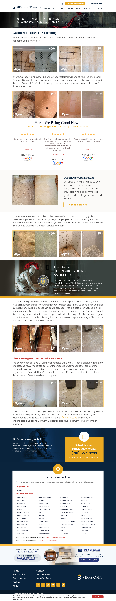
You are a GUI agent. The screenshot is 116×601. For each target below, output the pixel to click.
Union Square (85, 515)
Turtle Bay (84, 512)
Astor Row (21, 500)
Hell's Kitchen (43, 503)
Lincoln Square (44, 527)
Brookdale (21, 503)
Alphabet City (22, 497)
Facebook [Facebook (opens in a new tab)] (43, 585)
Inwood (41, 512)
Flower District (22, 524)
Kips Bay (42, 515)
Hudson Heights (44, 509)
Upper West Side (87, 521)
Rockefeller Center (66, 524)
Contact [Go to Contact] (100, 8)
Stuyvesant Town (87, 497)
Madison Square (44, 533)
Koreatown (42, 518)
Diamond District (23, 515)
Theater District (86, 509)
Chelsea (20, 509)
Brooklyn (20, 490)
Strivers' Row (64, 533)
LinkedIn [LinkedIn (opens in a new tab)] (58, 585)
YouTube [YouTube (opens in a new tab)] (53, 585)
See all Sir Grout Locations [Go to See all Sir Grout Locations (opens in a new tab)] (48, 541)
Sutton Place (85, 503)
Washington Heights (88, 524)
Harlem (41, 500)
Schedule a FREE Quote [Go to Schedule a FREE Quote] (75, 4)
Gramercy (21, 533)
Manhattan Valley (66, 500)
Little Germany (44, 530)
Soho (61, 530)
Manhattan (64, 497)
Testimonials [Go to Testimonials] (88, 8)
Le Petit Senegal (44, 521)
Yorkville (83, 533)
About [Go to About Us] (79, 8)
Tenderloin (84, 506)
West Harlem (85, 530)
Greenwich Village (45, 497)
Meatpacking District (67, 509)
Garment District (23, 530)
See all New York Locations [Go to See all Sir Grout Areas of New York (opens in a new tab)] (55, 538)
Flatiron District (22, 521)
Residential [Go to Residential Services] (49, 8)
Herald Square (44, 506)
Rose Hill (62, 527)
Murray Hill (63, 515)
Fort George (21, 527)
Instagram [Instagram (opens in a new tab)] (38, 585)
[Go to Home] (26, 7)
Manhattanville (65, 503)
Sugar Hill (84, 500)
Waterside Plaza (87, 527)
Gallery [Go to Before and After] (71, 8)
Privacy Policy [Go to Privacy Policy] (72, 596)
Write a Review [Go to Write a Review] (62, 3)
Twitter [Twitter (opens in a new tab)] (48, 585)
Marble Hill (63, 506)
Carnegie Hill (21, 506)
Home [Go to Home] (15, 570)
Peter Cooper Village (67, 521)
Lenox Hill (42, 524)
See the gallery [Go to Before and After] (78, 204)
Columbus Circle (23, 512)
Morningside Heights (67, 512)
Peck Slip (63, 518)
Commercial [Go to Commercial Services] (61, 8)
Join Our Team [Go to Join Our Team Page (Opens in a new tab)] (44, 578)
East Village (21, 518)
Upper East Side (86, 518)
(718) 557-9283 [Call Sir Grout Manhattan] (95, 3)
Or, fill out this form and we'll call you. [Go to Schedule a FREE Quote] (84, 457)
